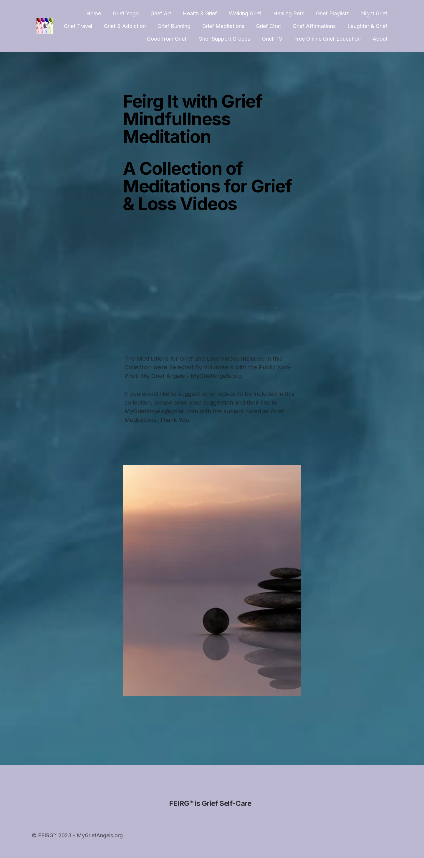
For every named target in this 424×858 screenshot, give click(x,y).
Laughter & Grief (367, 26)
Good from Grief (167, 39)
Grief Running (174, 26)
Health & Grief (200, 13)
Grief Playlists (332, 13)
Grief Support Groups (224, 39)
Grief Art (160, 13)
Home (93, 13)
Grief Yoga (126, 13)
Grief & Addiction (125, 26)
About (379, 39)
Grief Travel (78, 26)
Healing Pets (288, 13)
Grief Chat (268, 26)
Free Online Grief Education (327, 39)
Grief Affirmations (314, 26)
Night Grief (374, 13)
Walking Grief (245, 13)
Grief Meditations (223, 26)
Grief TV (272, 39)
